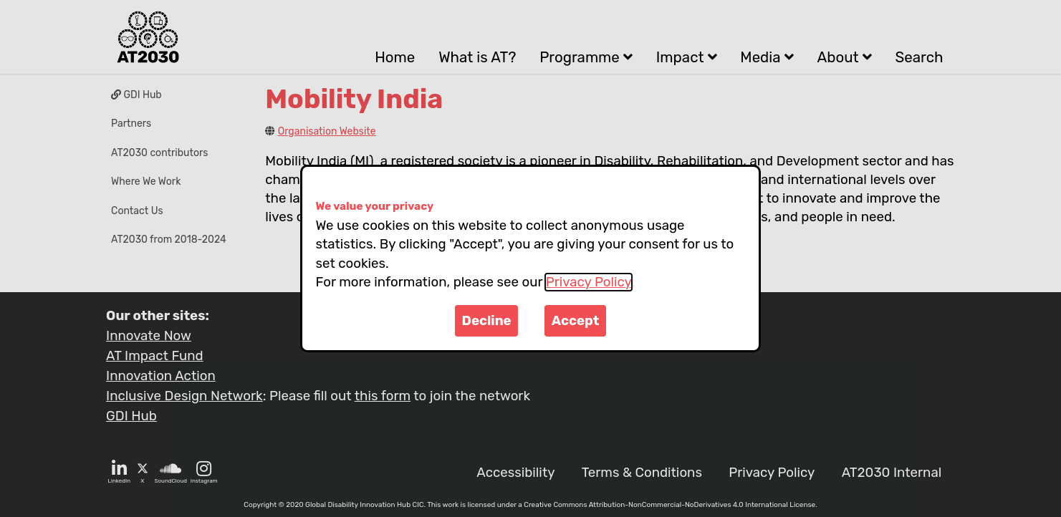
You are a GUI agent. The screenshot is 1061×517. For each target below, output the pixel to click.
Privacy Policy (588, 282)
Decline (487, 321)
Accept (576, 321)
